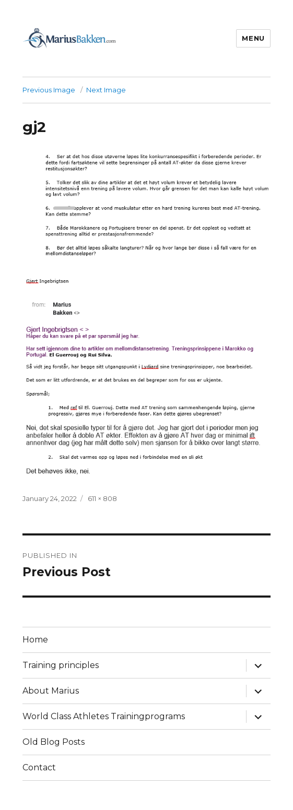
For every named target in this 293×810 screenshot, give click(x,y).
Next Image (106, 90)
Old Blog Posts (53, 742)
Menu (253, 38)
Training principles (60, 665)
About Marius (50, 691)
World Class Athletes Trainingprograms (103, 716)
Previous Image (48, 90)
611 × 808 (102, 498)
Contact (39, 767)
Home (35, 640)
